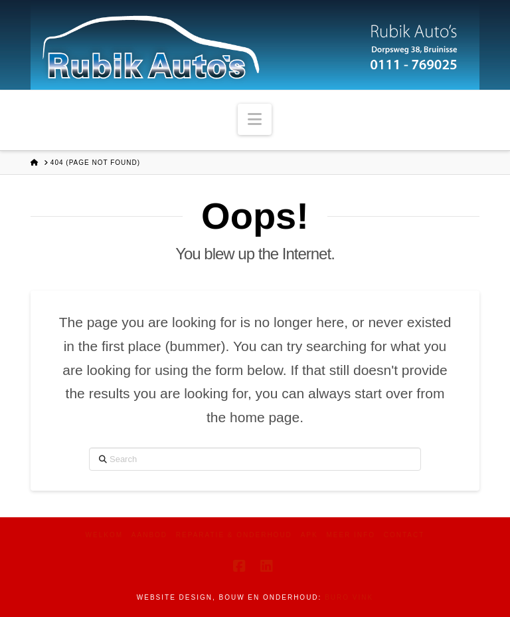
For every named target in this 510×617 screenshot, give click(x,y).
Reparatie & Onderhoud (234, 535)
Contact (404, 535)
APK (309, 535)
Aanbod (149, 535)
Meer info (350, 535)
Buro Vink (349, 597)
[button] (255, 119)
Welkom (104, 535)
